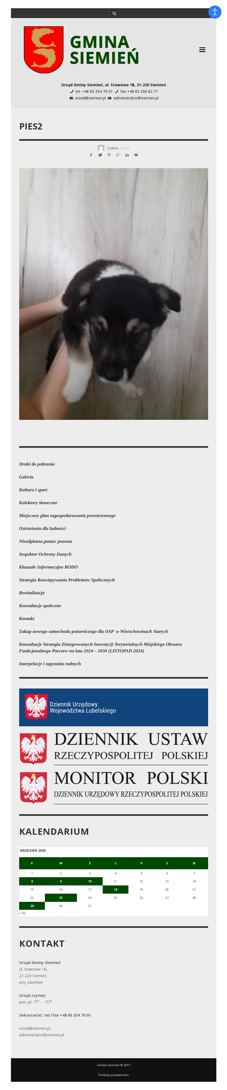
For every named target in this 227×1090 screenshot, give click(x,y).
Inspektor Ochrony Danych (45, 554)
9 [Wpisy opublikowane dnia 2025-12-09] (61, 881)
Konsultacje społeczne (40, 605)
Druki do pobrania (37, 464)
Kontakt (27, 618)
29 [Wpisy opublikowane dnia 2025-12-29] (32, 906)
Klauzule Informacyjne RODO (48, 567)
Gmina (112, 148)
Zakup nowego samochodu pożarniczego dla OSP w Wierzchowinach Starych (93, 631)
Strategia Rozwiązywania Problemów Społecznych (67, 580)
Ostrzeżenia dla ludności (42, 528)
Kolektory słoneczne (38, 502)
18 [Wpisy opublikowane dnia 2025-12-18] (115, 889)
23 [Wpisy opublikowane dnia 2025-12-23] (60, 898)
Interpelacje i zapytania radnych (50, 663)
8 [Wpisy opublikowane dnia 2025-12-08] (32, 881)
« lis (22, 913)
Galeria (26, 477)
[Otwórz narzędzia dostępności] (215, 12)
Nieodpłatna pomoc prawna (45, 541)
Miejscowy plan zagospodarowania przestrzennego (67, 515)
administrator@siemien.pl (136, 98)
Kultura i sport (33, 489)
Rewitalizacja (32, 592)
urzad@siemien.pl (90, 98)
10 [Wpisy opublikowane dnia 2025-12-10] (89, 881)
